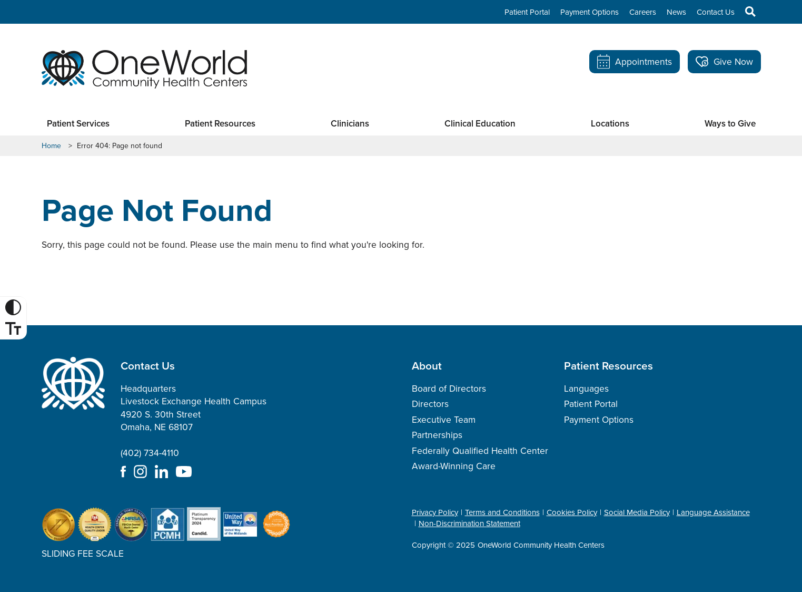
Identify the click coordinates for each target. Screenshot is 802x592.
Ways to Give (730, 124)
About (427, 365)
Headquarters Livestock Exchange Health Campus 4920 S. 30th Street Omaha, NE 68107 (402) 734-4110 (193, 421)
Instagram (140, 471)
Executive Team (444, 419)
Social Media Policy (637, 512)
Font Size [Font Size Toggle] (14, 328)
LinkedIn (161, 471)
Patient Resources (220, 124)
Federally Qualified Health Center (480, 451)
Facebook (123, 471)
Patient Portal (527, 12)
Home (51, 146)
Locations (610, 124)
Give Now (724, 62)
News (676, 12)
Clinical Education (480, 124)
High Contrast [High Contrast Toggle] (14, 307)
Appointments (634, 62)
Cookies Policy (572, 512)
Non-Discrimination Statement (469, 523)
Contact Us (716, 12)
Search (745, 11)
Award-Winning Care (454, 466)
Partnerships (437, 435)
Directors (430, 404)
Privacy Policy (435, 512)
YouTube (184, 471)
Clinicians (350, 124)
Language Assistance (713, 512)
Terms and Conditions (502, 512)
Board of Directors (449, 388)
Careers (642, 12)
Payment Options (589, 12)
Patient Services (78, 124)
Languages (586, 388)
